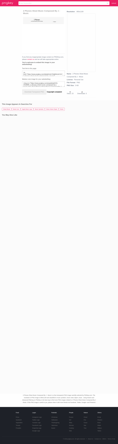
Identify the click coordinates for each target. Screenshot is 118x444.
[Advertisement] (43, 38)
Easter (53, 428)
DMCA (104, 439)
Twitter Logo (36, 420)
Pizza (17, 417)
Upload (113, 3)
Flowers (99, 420)
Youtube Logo (36, 422)
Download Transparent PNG (34, 92)
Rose (99, 422)
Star (85, 425)
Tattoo (99, 431)
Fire (85, 420)
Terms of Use (111, 439)
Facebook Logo (37, 425)
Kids (70, 431)
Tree (85, 428)
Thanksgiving (55, 422)
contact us (30, 59)
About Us (90, 439)
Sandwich (19, 420)
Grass (85, 422)
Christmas (54, 417)
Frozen (71, 417)
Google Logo (36, 431)
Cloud (85, 417)
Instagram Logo (37, 417)
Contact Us (98, 439)
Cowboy (71, 428)
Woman (71, 425)
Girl (70, 420)
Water (99, 425)
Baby (70, 422)
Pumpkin (18, 428)
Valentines (54, 425)
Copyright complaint (54, 92)
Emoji (99, 417)
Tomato (18, 425)
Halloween (54, 420)
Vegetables (19, 422)
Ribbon (99, 428)
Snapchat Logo (36, 428)
